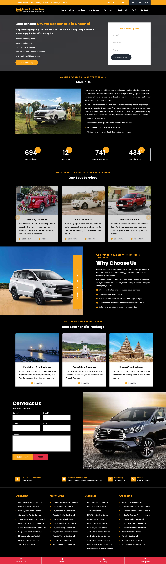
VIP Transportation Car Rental (31, 523)
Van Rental (109, 10)
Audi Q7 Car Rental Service (98, 540)
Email (46, 413)
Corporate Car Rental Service (30, 532)
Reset (40, 457)
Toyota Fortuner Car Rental (64, 523)
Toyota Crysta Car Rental (64, 515)
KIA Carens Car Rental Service (100, 549)
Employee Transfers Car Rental (31, 519)
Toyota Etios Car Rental (63, 506)
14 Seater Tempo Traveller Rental (136, 511)
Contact (145, 10)
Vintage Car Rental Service (29, 515)
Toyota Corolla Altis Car (63, 519)
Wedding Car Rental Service (30, 502)
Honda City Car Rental (62, 540)
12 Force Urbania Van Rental (134, 523)
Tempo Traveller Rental (132, 502)
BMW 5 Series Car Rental (97, 515)
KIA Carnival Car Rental (97, 523)
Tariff (135, 10)
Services (82, 10)
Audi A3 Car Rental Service (98, 532)
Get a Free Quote (140, 2)
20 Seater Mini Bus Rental (132, 540)
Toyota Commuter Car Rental (65, 532)
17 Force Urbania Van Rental (134, 527)
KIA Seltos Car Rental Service (99, 544)
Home (63, 10)
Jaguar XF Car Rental (96, 519)
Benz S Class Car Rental (97, 502)
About (71, 10)
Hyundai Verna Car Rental (64, 544)
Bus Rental (123, 10)
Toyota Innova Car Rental (64, 511)
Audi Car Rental (94, 511)
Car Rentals (94, 10)
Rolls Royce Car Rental (97, 527)
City (45, 423)
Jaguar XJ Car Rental (27, 544)
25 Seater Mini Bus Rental (29, 536)
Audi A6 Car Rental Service (98, 536)
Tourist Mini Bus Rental (131, 532)
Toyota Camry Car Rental (64, 527)
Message (16, 434)
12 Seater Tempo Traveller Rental (136, 506)
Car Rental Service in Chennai (65, 502)
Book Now (38, 383)
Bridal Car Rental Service (28, 506)
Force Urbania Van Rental (133, 519)
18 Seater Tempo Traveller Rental (136, 515)
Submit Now (121, 57)
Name (15, 413)
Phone (15, 423)
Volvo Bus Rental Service (28, 540)
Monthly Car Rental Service (29, 511)
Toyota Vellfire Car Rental (64, 536)
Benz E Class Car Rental (97, 506)
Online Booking (26, 62)
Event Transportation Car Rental (32, 527)
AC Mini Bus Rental (130, 536)
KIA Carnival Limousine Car (133, 544)
